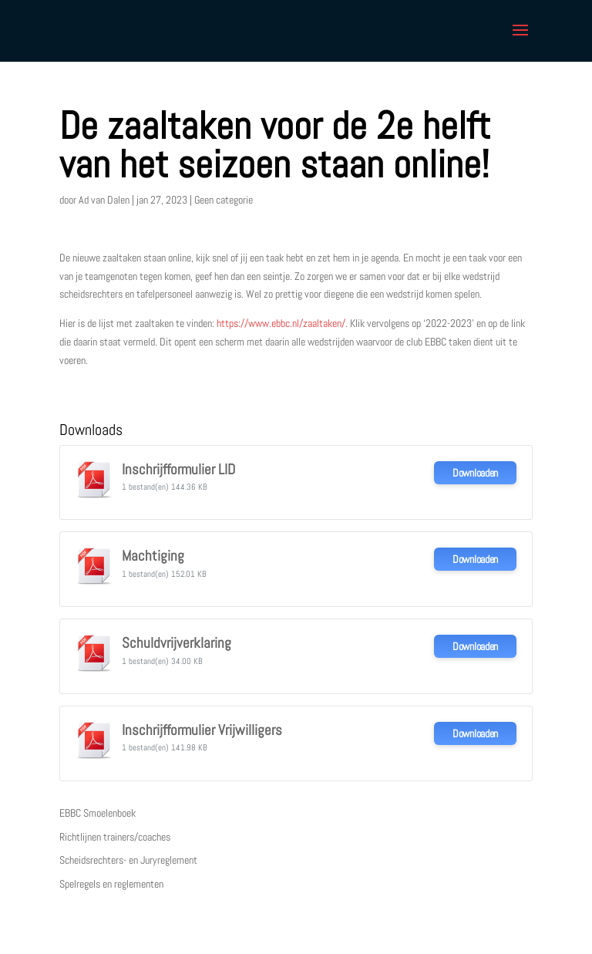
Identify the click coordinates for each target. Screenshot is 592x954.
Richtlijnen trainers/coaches (114, 837)
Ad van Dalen (104, 200)
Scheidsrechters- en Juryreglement (128, 860)
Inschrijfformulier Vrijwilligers (202, 730)
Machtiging (153, 556)
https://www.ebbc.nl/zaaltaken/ (281, 323)
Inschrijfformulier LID (178, 469)
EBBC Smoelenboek (97, 813)
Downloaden (475, 473)
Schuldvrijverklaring (176, 643)
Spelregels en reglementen (111, 884)
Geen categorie (223, 200)
